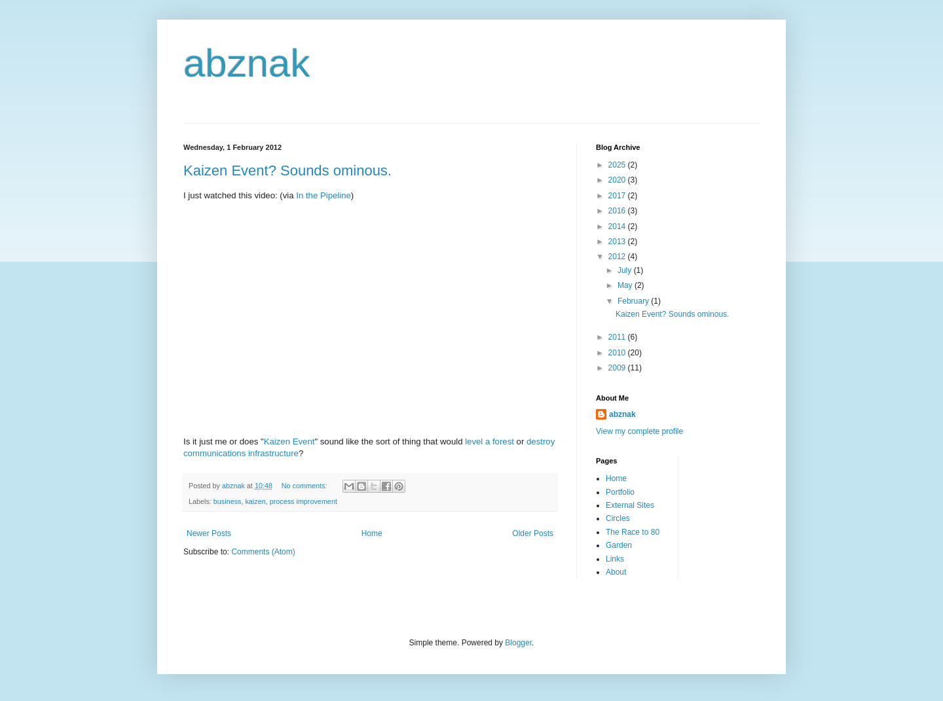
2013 (618, 241)
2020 (618, 180)
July (626, 270)
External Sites (630, 505)
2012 (618, 256)
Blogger (518, 642)
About (616, 572)
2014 (618, 226)
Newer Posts (209, 533)
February (634, 301)
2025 (618, 165)
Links (615, 559)
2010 (618, 352)
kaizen (255, 501)
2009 (618, 367)
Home (371, 533)
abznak (246, 63)
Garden (619, 545)
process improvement (303, 501)
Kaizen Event (289, 441)
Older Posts (532, 533)
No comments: (305, 486)
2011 (618, 337)
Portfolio (620, 492)
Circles (618, 518)
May (626, 285)
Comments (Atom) (263, 551)
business (227, 501)
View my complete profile (639, 431)
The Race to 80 (632, 532)
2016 (618, 210)
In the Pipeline (323, 195)
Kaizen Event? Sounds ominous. (287, 170)
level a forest (489, 441)
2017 (618, 195)
